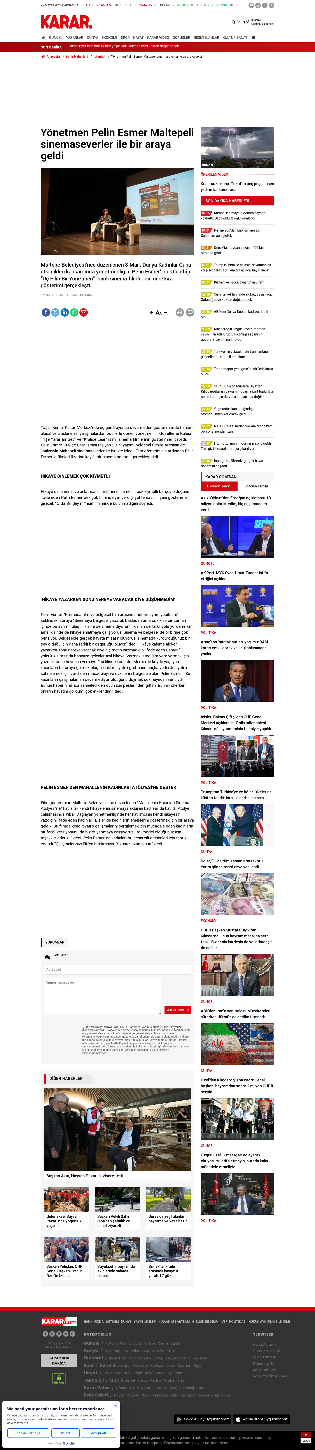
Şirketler (200, 1358)
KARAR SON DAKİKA (59, 1360)
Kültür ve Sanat (183, 1395)
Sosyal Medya (149, 1380)
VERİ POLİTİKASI (234, 1321)
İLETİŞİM (112, 1321)
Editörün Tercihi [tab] (256, 486)
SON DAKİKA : (52, 47)
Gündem (123, 1387)
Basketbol (121, 1365)
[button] (151, 313)
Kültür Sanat (235, 38)
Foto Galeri (96, 1395)
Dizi (136, 1387)
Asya (160, 1350)
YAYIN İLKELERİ (145, 1321)
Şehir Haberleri (265, 1369)
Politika (111, 1343)
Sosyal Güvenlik (178, 1358)
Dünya (92, 38)
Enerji (158, 1358)
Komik (161, 1387)
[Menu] (252, 37)
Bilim (181, 1380)
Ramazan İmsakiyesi (270, 1376)
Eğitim (176, 1343)
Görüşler (181, 38)
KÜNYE (126, 1321)
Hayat (138, 38)
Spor (125, 38)
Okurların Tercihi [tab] (219, 486)
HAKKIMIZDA (94, 1321)
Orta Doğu (113, 1350)
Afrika (171, 1350)
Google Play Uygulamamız (206, 1419)
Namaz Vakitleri (266, 1350)
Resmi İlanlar (206, 38)
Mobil (114, 1380)
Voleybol (140, 1365)
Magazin (123, 1372)
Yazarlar (74, 38)
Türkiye (149, 1343)
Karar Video (158, 38)
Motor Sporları (178, 1365)
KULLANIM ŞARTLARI (174, 1321)
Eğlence (175, 1372)
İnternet (128, 1380)
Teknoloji (94, 1380)
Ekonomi (109, 38)
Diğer (198, 1365)
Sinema (147, 1387)
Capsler (133, 1395)
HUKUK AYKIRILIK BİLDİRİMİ (269, 1321)
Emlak (127, 1358)
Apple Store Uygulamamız (265, 1419)
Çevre (163, 1343)
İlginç (172, 1387)
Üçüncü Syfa (130, 1343)
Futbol (105, 1365)
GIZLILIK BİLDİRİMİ (205, 1321)
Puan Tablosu (264, 1357)
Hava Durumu (264, 1344)
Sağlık (138, 1372)
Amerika (132, 1350)
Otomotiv (143, 1358)
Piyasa (114, 1358)
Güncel (56, 38)
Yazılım (169, 1380)
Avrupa (147, 1350)
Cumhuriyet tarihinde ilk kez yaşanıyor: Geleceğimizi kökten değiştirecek (124, 47)
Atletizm (157, 1365)
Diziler (109, 1372)
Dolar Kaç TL (263, 1363)
